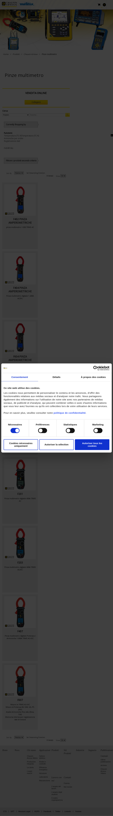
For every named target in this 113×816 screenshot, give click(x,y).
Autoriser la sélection (57, 444)
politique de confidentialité (70, 412)
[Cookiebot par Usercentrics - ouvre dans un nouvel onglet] (95, 368)
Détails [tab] (56, 377)
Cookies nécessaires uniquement (20, 444)
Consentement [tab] (19, 377)
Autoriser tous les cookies (92, 444)
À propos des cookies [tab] (93, 377)
